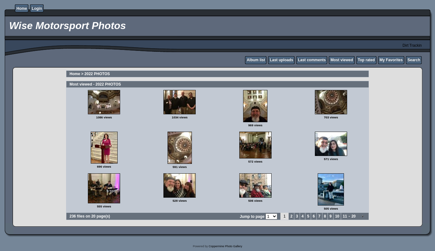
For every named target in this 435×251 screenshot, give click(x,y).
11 (345, 216)
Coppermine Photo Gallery (225, 246)
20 (354, 216)
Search (413, 60)
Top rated (366, 60)
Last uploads (281, 60)
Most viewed (341, 60)
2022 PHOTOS (97, 74)
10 (337, 216)
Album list (256, 60)
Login (37, 8)
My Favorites (391, 60)
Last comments (312, 60)
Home (21, 8)
